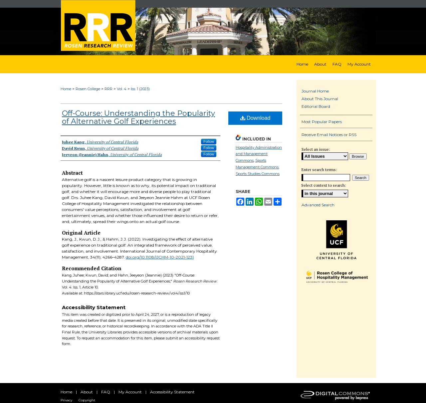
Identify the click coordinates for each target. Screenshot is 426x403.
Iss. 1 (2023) (140, 89)
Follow (208, 141)
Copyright (87, 400)
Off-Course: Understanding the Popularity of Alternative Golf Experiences (138, 117)
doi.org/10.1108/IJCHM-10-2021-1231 (160, 257)
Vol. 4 (121, 89)
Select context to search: (323, 185)
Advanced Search (318, 204)
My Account (130, 391)
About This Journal (320, 98)
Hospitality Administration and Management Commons (259, 154)
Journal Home (315, 91)
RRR (108, 89)
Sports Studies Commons (258, 173)
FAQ (105, 391)
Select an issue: (316, 149)
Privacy (66, 400)
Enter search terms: (319, 169)
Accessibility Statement (172, 391)
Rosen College (88, 89)
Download (255, 118)
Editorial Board (316, 106)
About (87, 391)
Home (66, 89)
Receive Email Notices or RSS (329, 134)
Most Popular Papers (322, 121)
